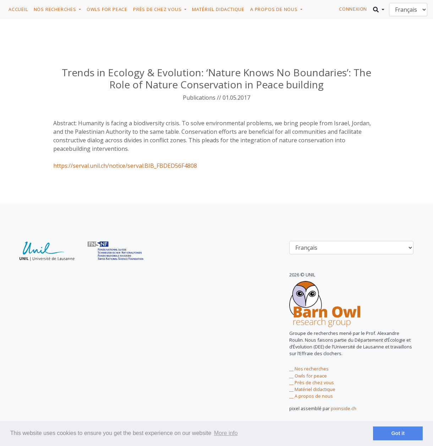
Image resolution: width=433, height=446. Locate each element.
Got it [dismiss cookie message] (398, 433)
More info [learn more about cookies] (226, 433)
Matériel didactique (218, 9)
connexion (353, 9)
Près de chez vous (158, 9)
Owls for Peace (107, 9)
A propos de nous (274, 9)
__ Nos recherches (309, 368)
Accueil (18, 9)
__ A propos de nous (311, 396)
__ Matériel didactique (312, 389)
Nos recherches (56, 9)
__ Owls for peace (308, 376)
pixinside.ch (343, 408)
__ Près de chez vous (311, 382)
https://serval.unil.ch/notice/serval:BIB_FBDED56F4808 (125, 166)
